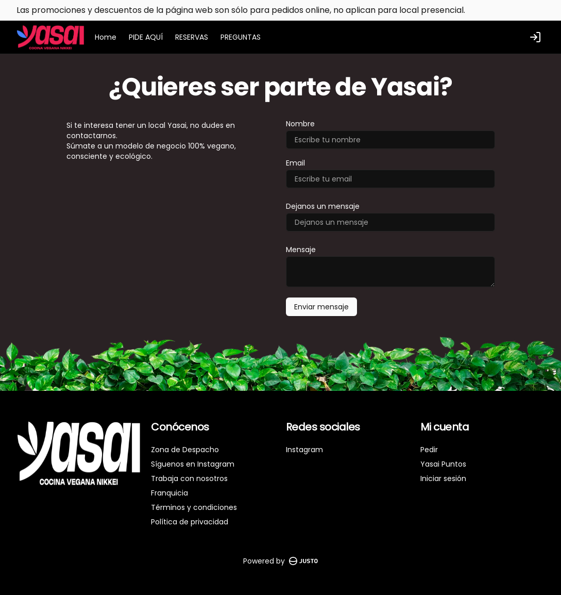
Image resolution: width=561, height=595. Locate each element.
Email (295, 163)
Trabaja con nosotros (189, 478)
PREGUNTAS (240, 37)
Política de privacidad (189, 522)
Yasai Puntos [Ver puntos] (443, 464)
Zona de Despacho (185, 449)
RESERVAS (191, 37)
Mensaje (301, 249)
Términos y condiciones (194, 507)
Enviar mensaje (321, 307)
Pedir (429, 449)
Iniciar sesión (443, 478)
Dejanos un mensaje (323, 206)
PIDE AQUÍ (146, 37)
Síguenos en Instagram (192, 464)
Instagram (304, 449)
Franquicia (169, 493)
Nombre (300, 123)
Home (105, 37)
